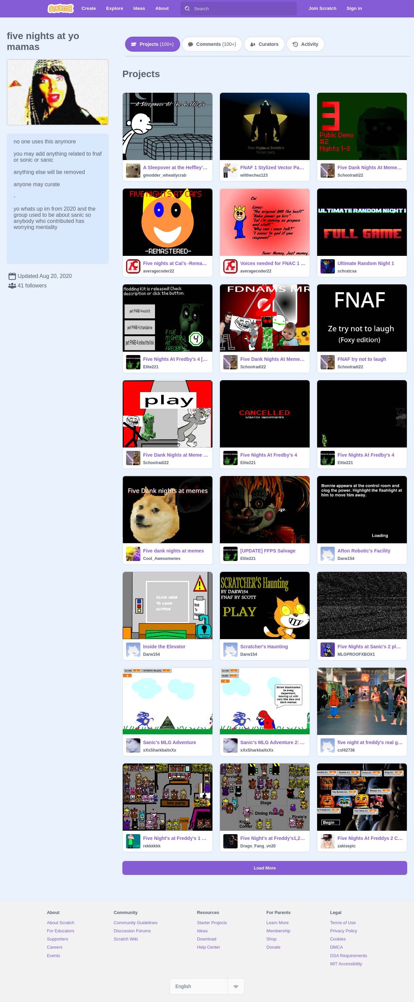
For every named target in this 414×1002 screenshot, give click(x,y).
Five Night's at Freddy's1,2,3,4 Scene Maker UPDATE (273, 838)
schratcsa (347, 271)
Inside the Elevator (164, 646)
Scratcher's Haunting (264, 646)
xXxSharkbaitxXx (159, 750)
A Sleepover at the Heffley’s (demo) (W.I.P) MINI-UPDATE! (175, 167)
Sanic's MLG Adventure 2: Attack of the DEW (273, 742)
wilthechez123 (254, 175)
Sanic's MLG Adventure (169, 742)
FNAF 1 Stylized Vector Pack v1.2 (273, 167)
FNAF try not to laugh (362, 359)
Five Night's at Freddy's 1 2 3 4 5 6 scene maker (175, 838)
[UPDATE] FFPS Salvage (267, 550)
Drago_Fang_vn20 (258, 846)
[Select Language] (207, 986)
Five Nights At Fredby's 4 (268, 455)
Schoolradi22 (350, 175)
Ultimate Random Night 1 (366, 263)
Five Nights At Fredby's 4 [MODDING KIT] (175, 359)
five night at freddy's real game (370, 742)
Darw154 (346, 558)
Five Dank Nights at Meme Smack (175, 455)
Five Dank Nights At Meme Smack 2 (273, 359)
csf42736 (346, 750)
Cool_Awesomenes (161, 558)
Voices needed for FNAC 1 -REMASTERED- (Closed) (273, 263)
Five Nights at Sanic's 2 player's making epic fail (370, 646)
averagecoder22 (158, 271)
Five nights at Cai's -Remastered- (175, 263)
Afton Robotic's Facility (364, 550)
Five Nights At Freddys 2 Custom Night (370, 838)
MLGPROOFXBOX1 (356, 654)
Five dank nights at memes (173, 550)
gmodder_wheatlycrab (164, 175)
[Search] (187, 8)
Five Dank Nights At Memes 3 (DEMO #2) (370, 167)
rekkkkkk (151, 846)
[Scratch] (60, 8)
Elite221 (150, 367)
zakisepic (347, 846)
